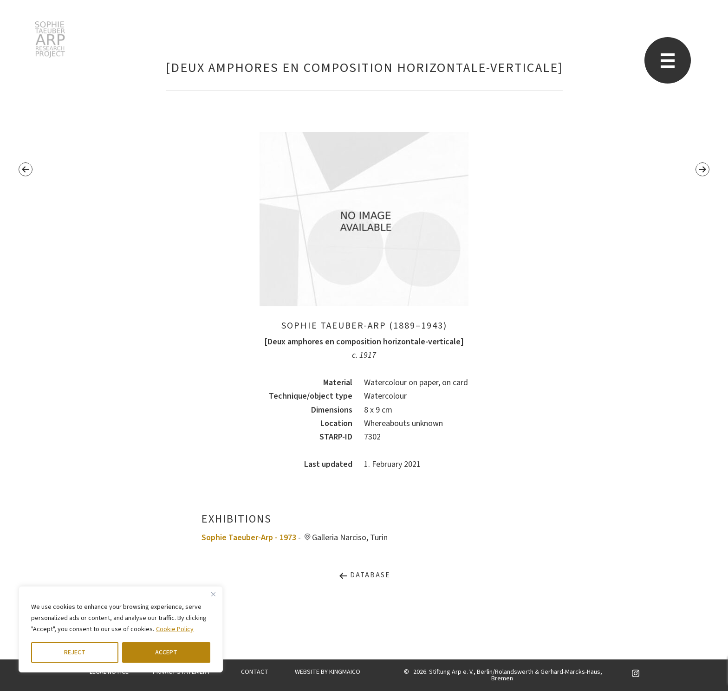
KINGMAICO (344, 672)
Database (364, 575)
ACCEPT (166, 652)
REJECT (74, 652)
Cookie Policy (175, 629)
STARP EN (49, 39)
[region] (121, 629)
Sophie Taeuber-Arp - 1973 (249, 537)
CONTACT (254, 672)
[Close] (213, 594)
